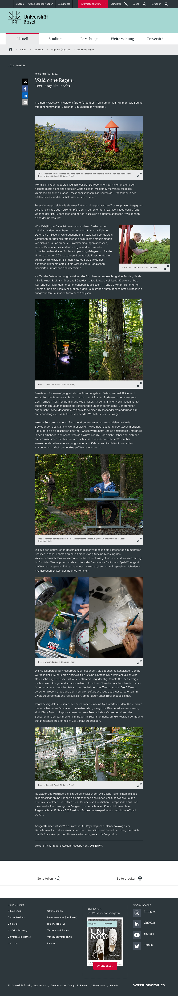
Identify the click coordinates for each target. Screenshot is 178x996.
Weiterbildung (122, 38)
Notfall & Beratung (17, 930)
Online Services (16, 917)
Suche (134, 5)
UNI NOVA (38, 49)
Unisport (12, 943)
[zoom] (89, 142)
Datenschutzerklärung (63, 985)
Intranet (51, 943)
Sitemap (84, 985)
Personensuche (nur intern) (62, 917)
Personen (154, 5)
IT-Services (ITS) (56, 923)
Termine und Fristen (58, 930)
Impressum (40, 985)
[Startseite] (10, 50)
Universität (156, 38)
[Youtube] (143, 935)
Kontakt (114, 985)
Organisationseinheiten (40, 3)
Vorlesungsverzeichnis (59, 936)
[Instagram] (144, 913)
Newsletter (99, 985)
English (20, 3)
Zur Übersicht (18, 65)
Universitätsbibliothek (19, 936)
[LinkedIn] (144, 924)
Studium (55, 38)
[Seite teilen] (48, 878)
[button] (25, 82)
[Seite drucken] (129, 878)
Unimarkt (12, 923)
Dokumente (64, 3)
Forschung (88, 38)
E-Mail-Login (15, 910)
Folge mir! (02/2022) (61, 49)
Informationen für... (91, 3)
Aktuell (22, 38)
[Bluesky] (143, 946)
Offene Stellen (55, 910)
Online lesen (105, 965)
